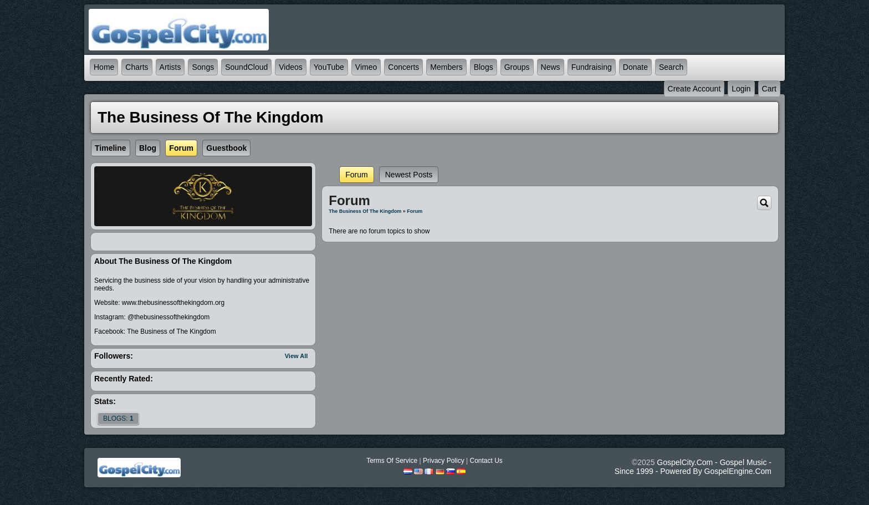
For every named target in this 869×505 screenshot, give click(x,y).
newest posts (409, 174)
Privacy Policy (443, 461)
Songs (203, 67)
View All (296, 356)
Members (446, 67)
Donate (635, 67)
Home (104, 67)
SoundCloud (246, 67)
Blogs (483, 67)
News (550, 67)
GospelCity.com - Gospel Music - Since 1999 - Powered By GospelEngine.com (693, 467)
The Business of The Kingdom (365, 211)
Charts (136, 67)
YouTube (329, 67)
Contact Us (485, 461)
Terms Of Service (391, 461)
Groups (517, 67)
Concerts (403, 67)
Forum (356, 174)
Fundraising (591, 67)
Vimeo (366, 67)
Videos (291, 67)
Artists (170, 67)
